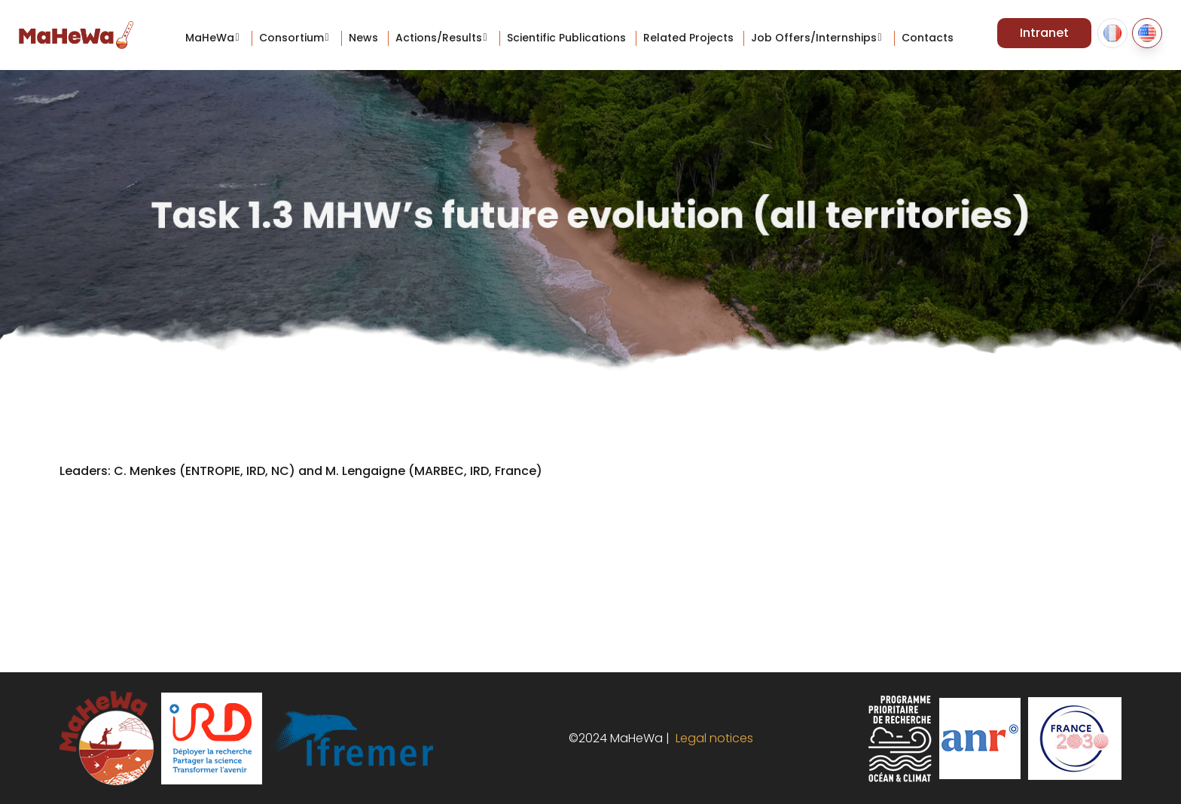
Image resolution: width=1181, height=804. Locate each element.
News (363, 37)
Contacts (928, 37)
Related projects (688, 37)
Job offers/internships (814, 37)
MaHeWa (209, 37)
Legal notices (711, 738)
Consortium (291, 37)
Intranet (1044, 32)
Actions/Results (438, 37)
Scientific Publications (566, 37)
